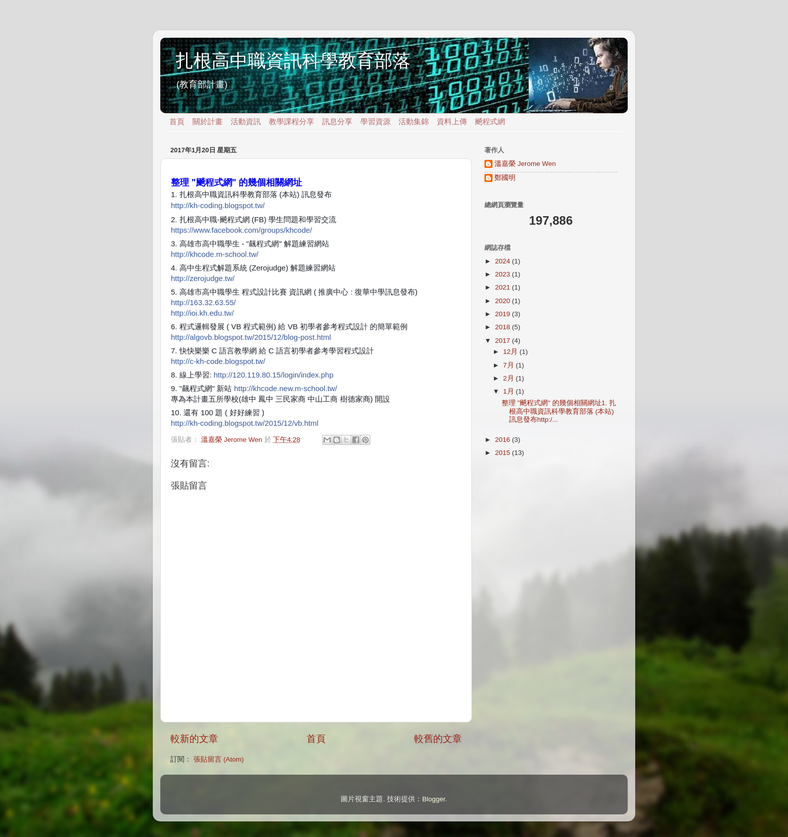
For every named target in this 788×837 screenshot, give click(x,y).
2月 (509, 378)
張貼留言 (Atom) (218, 759)
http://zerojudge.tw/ (203, 278)
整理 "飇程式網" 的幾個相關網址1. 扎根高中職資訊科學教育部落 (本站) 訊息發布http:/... (559, 411)
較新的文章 (194, 738)
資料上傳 (452, 122)
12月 (511, 351)
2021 (503, 287)
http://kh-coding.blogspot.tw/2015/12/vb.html (245, 423)
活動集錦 (414, 122)
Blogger (433, 799)
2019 (503, 314)
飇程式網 (490, 122)
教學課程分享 (291, 122)
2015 (503, 452)
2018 (503, 327)
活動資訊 (246, 122)
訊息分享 (337, 122)
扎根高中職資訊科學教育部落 (293, 60)
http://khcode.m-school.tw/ (214, 254)
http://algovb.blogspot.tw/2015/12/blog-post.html (251, 337)
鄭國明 (505, 177)
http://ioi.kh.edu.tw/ (202, 313)
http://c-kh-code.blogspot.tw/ (218, 361)
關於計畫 (207, 122)
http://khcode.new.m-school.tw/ (285, 388)
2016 (503, 439)
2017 (503, 340)
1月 (509, 391)
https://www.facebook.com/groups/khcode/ (241, 230)
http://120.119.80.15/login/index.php (274, 374)
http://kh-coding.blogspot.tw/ (218, 205)
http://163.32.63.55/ (203, 302)
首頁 (176, 122)
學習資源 (375, 122)
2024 (503, 261)
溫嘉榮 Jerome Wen (525, 163)
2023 (503, 274)
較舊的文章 (438, 738)
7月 (509, 365)
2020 (503, 301)
